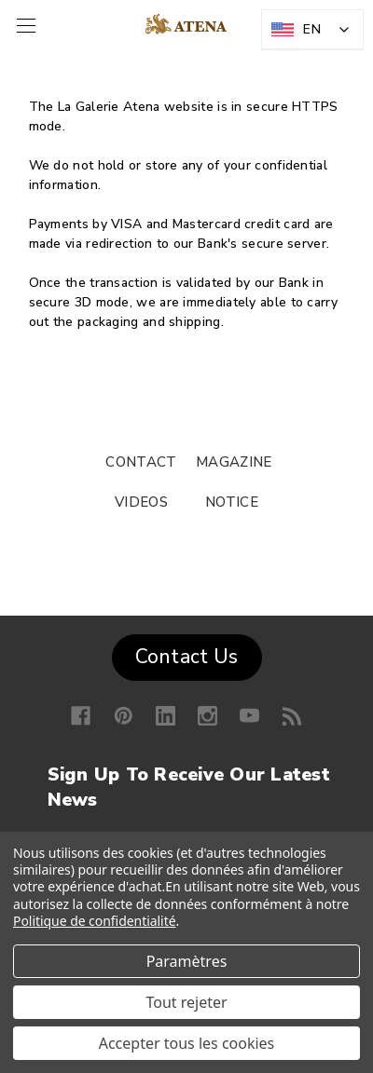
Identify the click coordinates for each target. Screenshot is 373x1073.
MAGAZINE (233, 462)
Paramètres (187, 961)
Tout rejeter (186, 1002)
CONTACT (140, 462)
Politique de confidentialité (94, 921)
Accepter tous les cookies (187, 1043)
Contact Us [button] (187, 657)
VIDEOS (141, 502)
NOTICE (231, 502)
